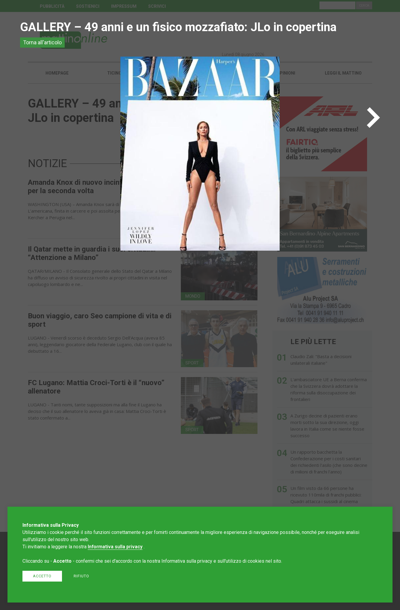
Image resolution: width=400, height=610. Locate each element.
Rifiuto (81, 576)
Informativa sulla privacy (115, 547)
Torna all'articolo (42, 42)
